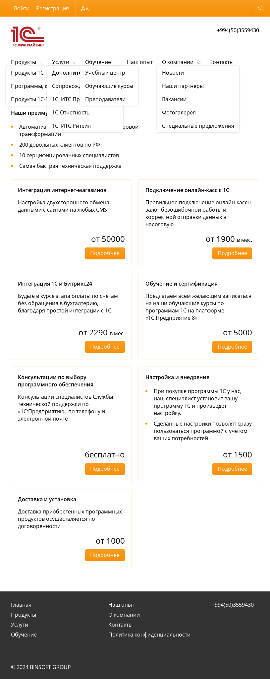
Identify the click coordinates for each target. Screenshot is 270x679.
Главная (21, 604)
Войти (21, 8)
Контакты (221, 62)
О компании (177, 62)
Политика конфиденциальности (149, 634)
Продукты (23, 62)
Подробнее (105, 253)
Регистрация (52, 8)
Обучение (98, 62)
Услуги (60, 62)
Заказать (212, 121)
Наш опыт (140, 62)
